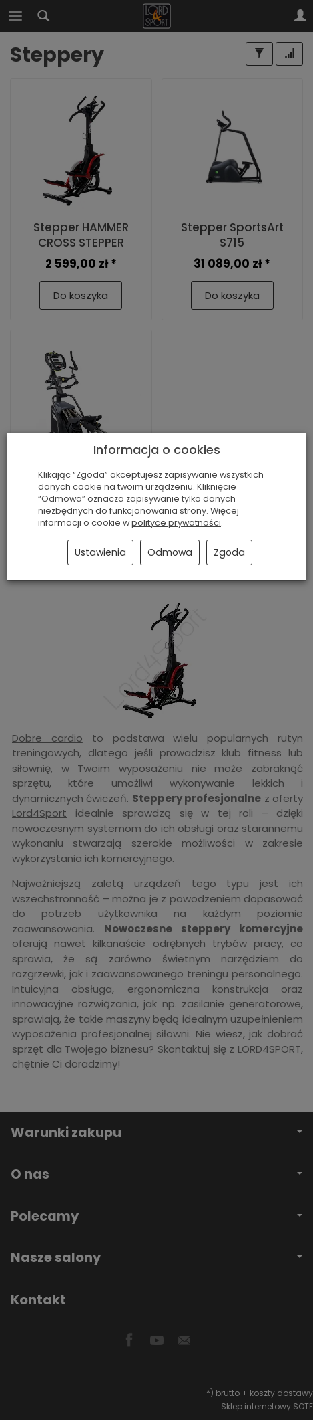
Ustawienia (100, 552)
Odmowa (169, 552)
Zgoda (229, 552)
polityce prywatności (176, 522)
